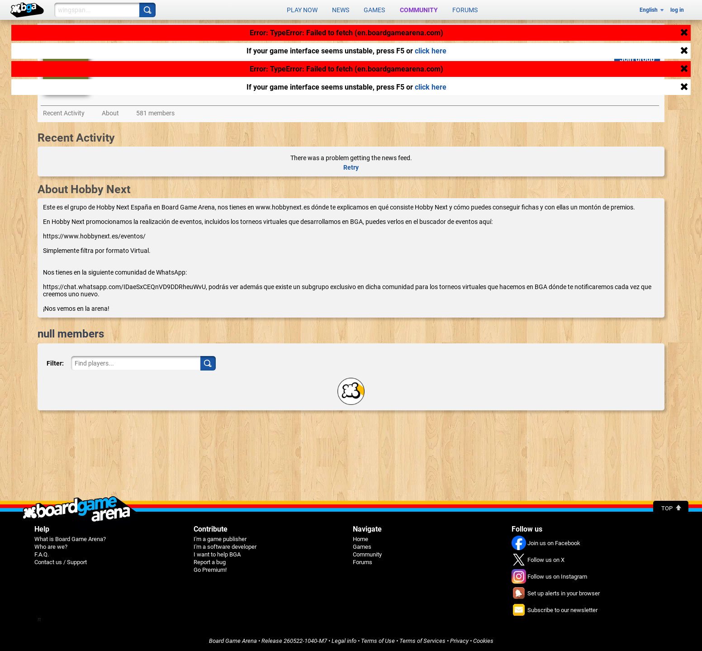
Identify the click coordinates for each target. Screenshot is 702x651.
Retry (351, 167)
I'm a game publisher (220, 538)
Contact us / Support (60, 561)
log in (677, 10)
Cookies (483, 640)
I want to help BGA (217, 554)
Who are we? (50, 546)
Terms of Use (378, 640)
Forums (465, 10)
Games (374, 10)
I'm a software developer (225, 546)
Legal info (344, 640)
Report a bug (210, 561)
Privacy (459, 640)
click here (430, 51)
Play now (302, 10)
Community (419, 10)
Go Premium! (210, 569)
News (340, 10)
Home (360, 538)
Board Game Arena (233, 640)
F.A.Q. (41, 554)
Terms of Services (422, 640)
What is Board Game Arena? (70, 538)
